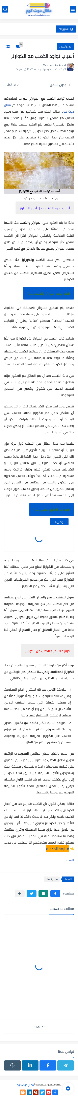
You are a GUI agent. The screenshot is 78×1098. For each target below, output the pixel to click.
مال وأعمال (65, 46)
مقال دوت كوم (25, 1084)
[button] (55, 893)
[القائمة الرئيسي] (73, 9)
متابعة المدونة (57, 848)
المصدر (69, 860)
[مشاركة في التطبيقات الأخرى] (20, 893)
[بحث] (5, 9)
